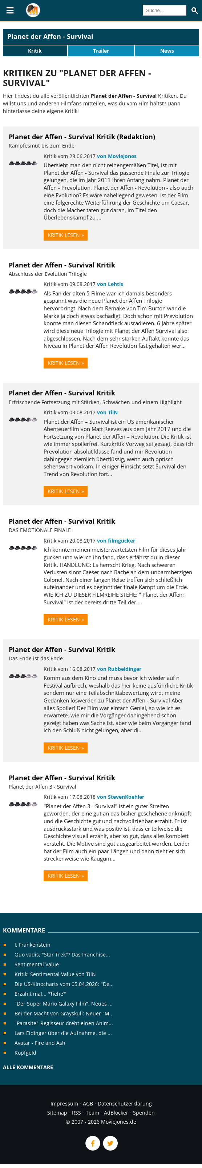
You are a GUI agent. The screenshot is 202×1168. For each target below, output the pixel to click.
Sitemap (57, 1112)
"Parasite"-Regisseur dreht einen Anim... (64, 1023)
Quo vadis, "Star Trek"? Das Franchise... (62, 954)
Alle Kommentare (28, 1067)
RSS (76, 1112)
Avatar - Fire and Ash (40, 1042)
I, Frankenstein (32, 944)
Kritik (35, 50)
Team (92, 1112)
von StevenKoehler (120, 796)
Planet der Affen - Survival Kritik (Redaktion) (82, 136)
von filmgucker (116, 540)
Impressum (64, 1103)
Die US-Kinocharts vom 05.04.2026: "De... (64, 983)
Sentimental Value (37, 964)
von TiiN (107, 412)
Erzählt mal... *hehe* (40, 993)
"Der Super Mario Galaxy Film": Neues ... (64, 1003)
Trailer (101, 50)
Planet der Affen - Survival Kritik (62, 265)
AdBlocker (116, 1112)
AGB (88, 1103)
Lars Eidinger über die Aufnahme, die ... (63, 1033)
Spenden (144, 1112)
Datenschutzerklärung (125, 1103)
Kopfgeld (25, 1052)
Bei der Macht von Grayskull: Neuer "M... (64, 1013)
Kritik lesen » (66, 234)
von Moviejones (117, 156)
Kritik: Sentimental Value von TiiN (55, 974)
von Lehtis (110, 284)
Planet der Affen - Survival (50, 36)
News (167, 50)
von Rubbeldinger (119, 668)
